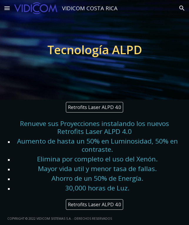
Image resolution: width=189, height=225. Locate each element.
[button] (7, 8)
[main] (94, 49)
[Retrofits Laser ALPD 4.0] (94, 107)
